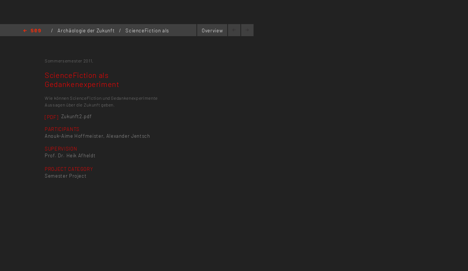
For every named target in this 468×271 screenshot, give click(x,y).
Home (32, 31)
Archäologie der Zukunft (86, 30)
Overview (212, 30)
